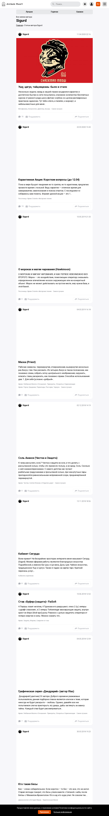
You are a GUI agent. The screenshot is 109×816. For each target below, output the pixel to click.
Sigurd (26, 34)
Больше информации (63, 812)
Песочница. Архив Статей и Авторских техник (35, 198)
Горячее (54, 12)
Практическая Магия (50, 800)
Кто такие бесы (28, 784)
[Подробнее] (54, 60)
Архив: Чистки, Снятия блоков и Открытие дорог (35, 483)
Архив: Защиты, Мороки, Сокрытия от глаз (33, 621)
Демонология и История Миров (29, 800)
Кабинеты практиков (25, 576)
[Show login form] (91, 4)
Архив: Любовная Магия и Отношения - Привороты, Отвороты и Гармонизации (46, 384)
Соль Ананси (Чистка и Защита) (37, 457)
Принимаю (44, 812)
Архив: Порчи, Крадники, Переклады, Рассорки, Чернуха (39, 387)
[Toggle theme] (85, 4)
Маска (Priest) (27, 362)
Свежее (79, 12)
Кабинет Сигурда (28, 553)
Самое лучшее (57, 109)
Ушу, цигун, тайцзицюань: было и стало (42, 86)
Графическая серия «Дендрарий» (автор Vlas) (46, 691)
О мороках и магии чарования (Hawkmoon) (44, 269)
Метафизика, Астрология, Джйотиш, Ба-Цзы (34, 109)
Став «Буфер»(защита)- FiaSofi (37, 601)
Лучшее (29, 12)
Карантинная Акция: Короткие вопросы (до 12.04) (49, 179)
